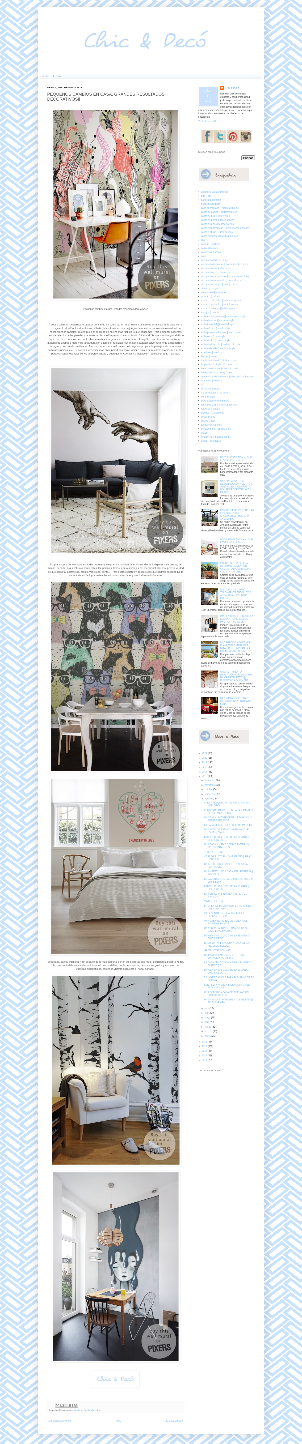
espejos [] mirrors (210, 312)
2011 (205, 1060)
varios (204, 432)
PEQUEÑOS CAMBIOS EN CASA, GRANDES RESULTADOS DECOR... (228, 811)
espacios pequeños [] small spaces (219, 304)
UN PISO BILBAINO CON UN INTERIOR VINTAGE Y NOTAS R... (225, 956)
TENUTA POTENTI (214, 852)
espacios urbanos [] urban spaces (219, 308)
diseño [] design (209, 288)
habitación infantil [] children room (218, 360)
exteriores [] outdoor (211, 352)
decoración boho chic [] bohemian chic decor (224, 264)
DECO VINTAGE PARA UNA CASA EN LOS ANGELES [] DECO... (227, 944)
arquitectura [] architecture (215, 192)
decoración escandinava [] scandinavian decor (225, 276)
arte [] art (206, 196)
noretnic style (208, 396)
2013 (205, 1051)
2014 (205, 1046)
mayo (208, 1017)
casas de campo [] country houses (219, 212)
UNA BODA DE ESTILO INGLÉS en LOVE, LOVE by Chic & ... (226, 831)
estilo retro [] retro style (213, 336)
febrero (209, 1031)
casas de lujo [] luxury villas (215, 216)
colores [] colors (209, 248)
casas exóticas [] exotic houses (217, 224)
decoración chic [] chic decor (216, 268)
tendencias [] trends (211, 424)
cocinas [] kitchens (211, 244)
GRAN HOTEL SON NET (217, 950)
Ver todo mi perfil (207, 121)
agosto (208, 798)
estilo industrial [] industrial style (218, 324)
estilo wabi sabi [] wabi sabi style (218, 348)
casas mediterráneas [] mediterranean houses (225, 228)
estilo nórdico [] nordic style (215, 328)
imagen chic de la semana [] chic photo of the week (228, 376)
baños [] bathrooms (211, 200)
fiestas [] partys (209, 356)
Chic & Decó (232, 87)
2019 (205, 762)
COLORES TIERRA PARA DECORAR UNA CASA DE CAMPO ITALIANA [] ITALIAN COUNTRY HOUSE (235, 567)
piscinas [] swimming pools (215, 400)
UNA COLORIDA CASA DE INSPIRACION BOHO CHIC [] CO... (226, 993)
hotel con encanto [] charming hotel (219, 368)
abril (207, 1022)
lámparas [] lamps (210, 388)
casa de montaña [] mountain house (220, 208)
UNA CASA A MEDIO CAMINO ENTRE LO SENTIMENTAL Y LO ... (226, 846)
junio (207, 1013)
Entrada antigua (174, 1420)
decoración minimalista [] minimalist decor (223, 280)
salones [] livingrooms (212, 412)
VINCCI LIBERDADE (215, 901)
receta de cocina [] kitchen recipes (219, 404)
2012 (205, 1055)
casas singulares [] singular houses (219, 236)
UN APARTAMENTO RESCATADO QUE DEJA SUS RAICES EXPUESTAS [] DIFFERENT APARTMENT (236, 676)
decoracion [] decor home (214, 260)
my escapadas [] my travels (215, 392)
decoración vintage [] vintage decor (219, 284)
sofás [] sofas (208, 416)
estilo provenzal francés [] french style (221, 332)
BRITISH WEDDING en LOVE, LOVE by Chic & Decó (236, 458)
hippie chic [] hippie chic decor (217, 364)
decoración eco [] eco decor (215, 272)
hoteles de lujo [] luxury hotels (216, 372)
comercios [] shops (211, 252)
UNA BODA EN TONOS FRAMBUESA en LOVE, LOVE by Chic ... (225, 929)
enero (208, 1036)
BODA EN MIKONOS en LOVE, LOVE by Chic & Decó (237, 541)
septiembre (211, 794)
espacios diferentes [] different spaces (221, 300)
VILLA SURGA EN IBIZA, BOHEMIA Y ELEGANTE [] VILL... (224, 914)
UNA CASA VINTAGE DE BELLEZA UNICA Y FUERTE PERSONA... (228, 819)
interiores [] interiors (211, 380)
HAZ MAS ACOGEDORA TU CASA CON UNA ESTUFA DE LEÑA (236, 701)
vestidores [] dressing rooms (216, 437)
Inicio (45, 76)
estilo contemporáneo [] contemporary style (223, 316)
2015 (205, 1041)
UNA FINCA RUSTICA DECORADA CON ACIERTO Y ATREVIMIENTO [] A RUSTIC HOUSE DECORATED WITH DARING (236, 487)
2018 (205, 767)
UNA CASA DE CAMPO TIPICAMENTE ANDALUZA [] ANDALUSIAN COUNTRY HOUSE (235, 593)
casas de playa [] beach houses (217, 220)
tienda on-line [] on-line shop (87, 1410)
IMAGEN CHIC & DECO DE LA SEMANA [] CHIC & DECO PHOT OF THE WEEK (236, 619)
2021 (205, 753)
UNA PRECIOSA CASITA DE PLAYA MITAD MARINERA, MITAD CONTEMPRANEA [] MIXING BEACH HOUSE (235, 646)
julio (207, 1008)
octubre (209, 789)
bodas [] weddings (210, 204)
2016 (205, 776)
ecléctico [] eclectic (211, 296)
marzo (208, 1026)
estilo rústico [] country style (215, 340)
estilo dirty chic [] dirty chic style (217, 320)
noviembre (210, 785)
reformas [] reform (210, 408)
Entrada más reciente (59, 1420)
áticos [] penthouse (211, 441)
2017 (205, 771)
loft (202, 384)
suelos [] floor (208, 420)
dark (203, 256)
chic (203, 240)
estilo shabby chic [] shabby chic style (220, 344)
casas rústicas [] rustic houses (217, 232)
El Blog (57, 76)
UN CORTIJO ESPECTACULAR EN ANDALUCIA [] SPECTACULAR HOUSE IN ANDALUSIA (237, 514)
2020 (205, 757)
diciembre (210, 780)
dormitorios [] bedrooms (213, 292)
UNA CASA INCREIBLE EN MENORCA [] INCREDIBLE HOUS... (225, 922)
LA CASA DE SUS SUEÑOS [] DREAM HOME (228, 825)
